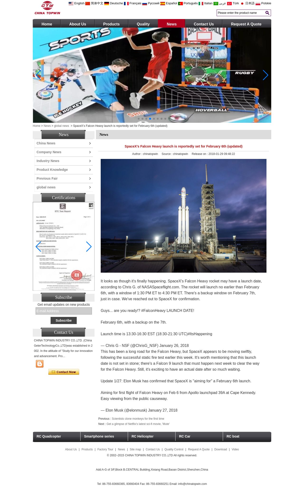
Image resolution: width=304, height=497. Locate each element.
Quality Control (174, 449)
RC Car (184, 436)
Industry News (48, 161)
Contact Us (204, 24)
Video (235, 449)
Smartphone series (99, 436)
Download (220, 449)
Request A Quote (246, 24)
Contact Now (63, 372)
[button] (139, 119)
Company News (49, 152)
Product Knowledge (52, 170)
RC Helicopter (143, 436)
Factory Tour (105, 449)
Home (47, 24)
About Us (77, 24)
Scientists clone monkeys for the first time (138, 418)
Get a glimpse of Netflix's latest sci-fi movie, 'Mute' (138, 424)
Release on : (200, 154)
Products (111, 24)
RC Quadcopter (49, 436)
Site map (135, 449)
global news (61, 126)
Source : (167, 154)
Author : (137, 154)
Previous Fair (47, 178)
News (172, 24)
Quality (143, 24)
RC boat (233, 436)
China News (46, 143)
